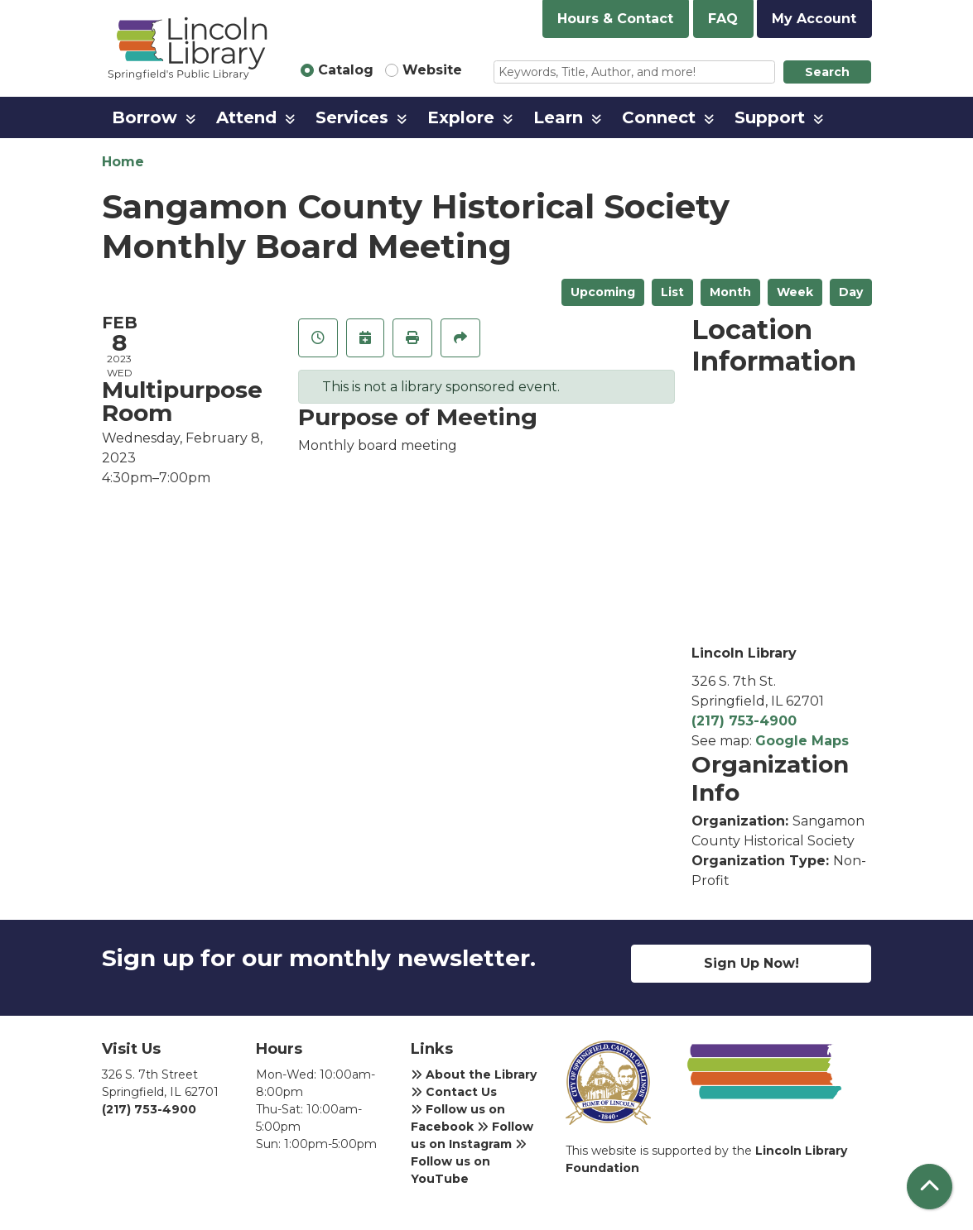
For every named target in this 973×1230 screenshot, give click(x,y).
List (672, 292)
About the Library (474, 1074)
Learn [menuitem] (558, 117)
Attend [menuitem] (246, 117)
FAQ (723, 18)
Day (851, 292)
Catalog (345, 70)
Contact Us (454, 1091)
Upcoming (603, 292)
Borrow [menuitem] (144, 117)
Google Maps (802, 741)
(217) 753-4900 (744, 721)
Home (123, 162)
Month (730, 292)
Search (827, 72)
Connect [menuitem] (659, 117)
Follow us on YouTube (469, 1162)
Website (432, 70)
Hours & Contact (615, 18)
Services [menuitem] (352, 117)
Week (795, 292)
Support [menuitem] (770, 117)
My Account (814, 18)
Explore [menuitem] (460, 117)
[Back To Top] (929, 1186)
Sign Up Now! (751, 963)
